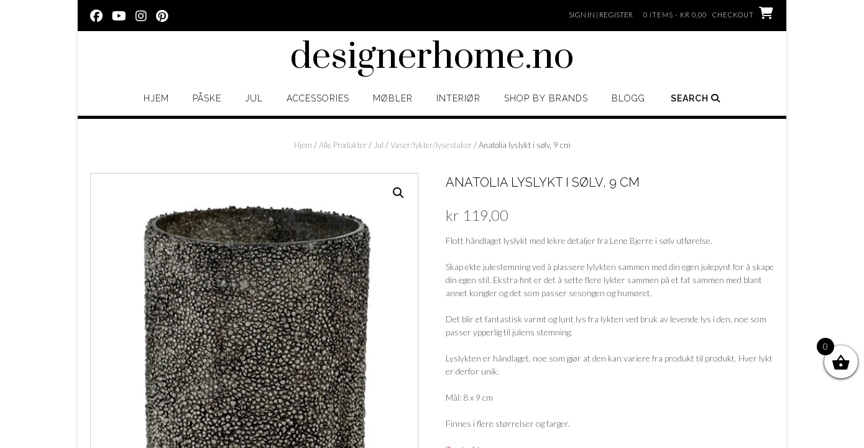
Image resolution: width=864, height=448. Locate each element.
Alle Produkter (343, 145)
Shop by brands (546, 98)
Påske (207, 98)
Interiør (458, 98)
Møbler (393, 98)
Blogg (628, 98)
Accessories (318, 98)
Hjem (156, 98)
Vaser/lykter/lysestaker (431, 145)
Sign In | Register (601, 14)
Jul (254, 98)
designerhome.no (432, 57)
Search (695, 98)
